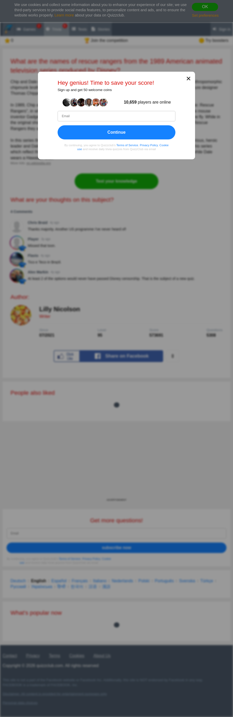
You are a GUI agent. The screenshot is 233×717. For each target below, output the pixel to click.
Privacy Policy (149, 145)
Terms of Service (127, 145)
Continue (116, 132)
